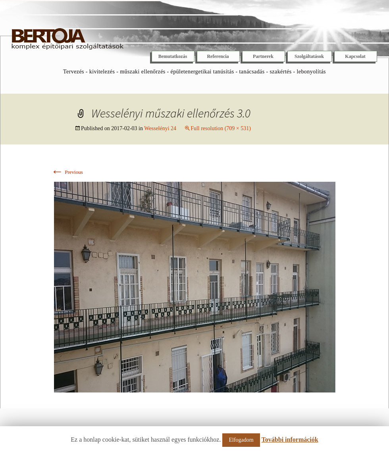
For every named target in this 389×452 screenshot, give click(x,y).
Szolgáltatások (309, 56)
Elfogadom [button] (241, 440)
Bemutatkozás (172, 56)
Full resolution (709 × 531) (221, 128)
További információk (290, 439)
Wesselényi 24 (160, 128)
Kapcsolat (355, 56)
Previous (67, 172)
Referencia (218, 56)
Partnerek (263, 56)
